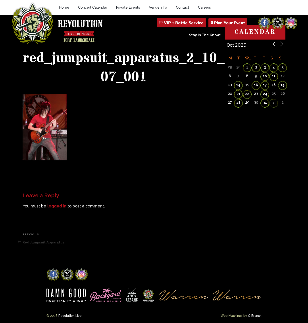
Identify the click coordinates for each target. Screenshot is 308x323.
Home (64, 7)
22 (247, 94)
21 (238, 94)
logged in (56, 206)
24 (265, 94)
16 (256, 85)
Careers (204, 7)
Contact (182, 7)
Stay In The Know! (205, 35)
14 (238, 85)
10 (265, 76)
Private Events (128, 7)
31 (265, 103)
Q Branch (255, 315)
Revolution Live (70, 315)
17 (265, 85)
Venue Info (158, 7)
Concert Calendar (92, 7)
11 (273, 76)
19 (283, 85)
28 (238, 103)
